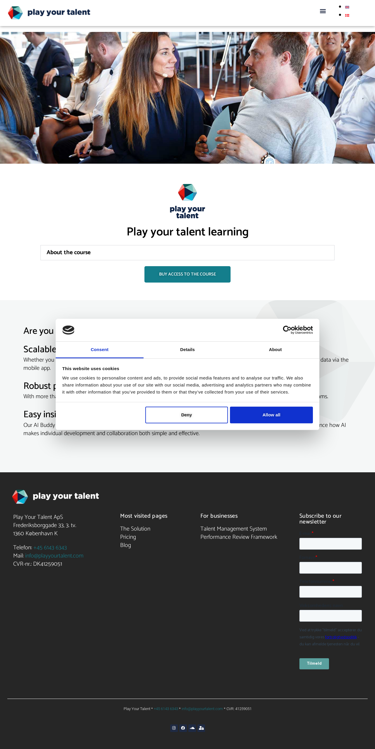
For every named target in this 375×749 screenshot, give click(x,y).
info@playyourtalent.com (54, 556)
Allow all (271, 414)
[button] (323, 11)
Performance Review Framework (238, 537)
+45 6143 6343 (50, 548)
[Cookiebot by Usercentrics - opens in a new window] (287, 330)
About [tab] (275, 349)
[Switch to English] (347, 7)
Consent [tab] (100, 349)
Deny (186, 414)
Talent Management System (233, 529)
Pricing (128, 537)
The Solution (135, 529)
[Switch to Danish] (347, 15)
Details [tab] (187, 349)
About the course (69, 252)
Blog (125, 545)
